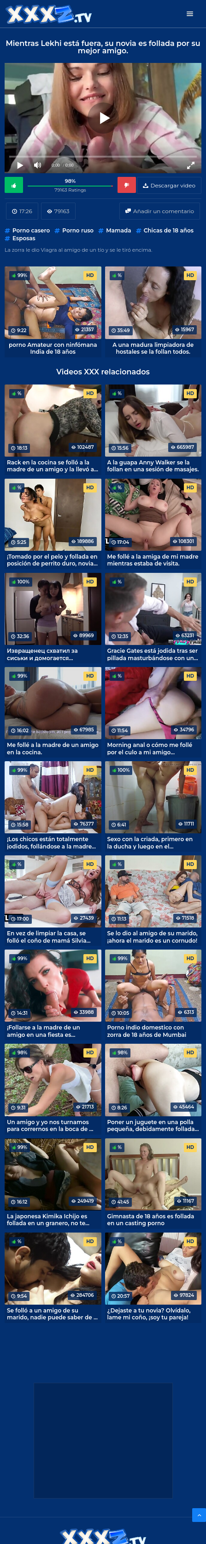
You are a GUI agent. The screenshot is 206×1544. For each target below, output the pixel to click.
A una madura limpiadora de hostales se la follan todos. (153, 348)
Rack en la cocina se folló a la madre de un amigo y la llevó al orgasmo (51, 466)
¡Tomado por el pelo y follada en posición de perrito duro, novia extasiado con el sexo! (52, 560)
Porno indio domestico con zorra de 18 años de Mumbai (147, 1031)
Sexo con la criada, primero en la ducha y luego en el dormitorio (150, 842)
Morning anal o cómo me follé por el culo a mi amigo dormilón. (150, 748)
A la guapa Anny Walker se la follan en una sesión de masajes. (153, 466)
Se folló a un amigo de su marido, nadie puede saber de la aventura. (53, 1314)
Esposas (23, 238)
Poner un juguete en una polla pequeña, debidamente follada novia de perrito (151, 1125)
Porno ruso (78, 230)
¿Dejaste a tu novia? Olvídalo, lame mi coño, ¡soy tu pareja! (149, 1314)
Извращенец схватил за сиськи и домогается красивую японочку (42, 654)
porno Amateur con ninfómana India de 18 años (53, 348)
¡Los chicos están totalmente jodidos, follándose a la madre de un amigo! (49, 842)
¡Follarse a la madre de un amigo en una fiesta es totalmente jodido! (43, 1031)
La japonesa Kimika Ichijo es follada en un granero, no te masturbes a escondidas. (47, 1220)
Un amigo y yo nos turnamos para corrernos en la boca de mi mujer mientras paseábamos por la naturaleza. (52, 1125)
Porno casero (31, 230)
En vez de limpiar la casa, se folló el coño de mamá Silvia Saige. (47, 937)
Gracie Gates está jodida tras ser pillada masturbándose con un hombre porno (152, 654)
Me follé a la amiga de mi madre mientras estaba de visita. (153, 560)
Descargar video (173, 185)
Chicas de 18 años (169, 230)
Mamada (118, 230)
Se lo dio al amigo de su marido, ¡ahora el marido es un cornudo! (152, 937)
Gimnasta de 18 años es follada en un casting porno (150, 1220)
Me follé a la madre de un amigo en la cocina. (53, 748)
